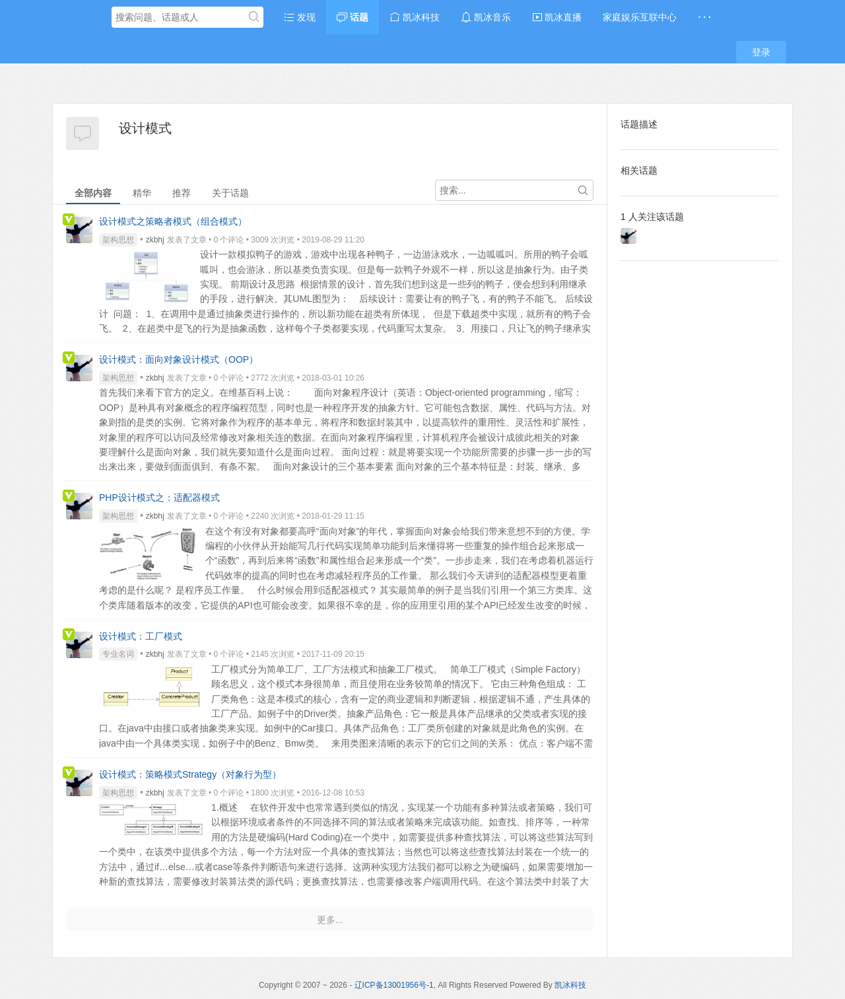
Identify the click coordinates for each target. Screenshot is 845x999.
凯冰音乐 (486, 17)
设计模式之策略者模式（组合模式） (173, 221)
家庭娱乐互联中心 (640, 17)
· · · (704, 17)
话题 (352, 17)
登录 (761, 52)
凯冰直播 (557, 17)
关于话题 (230, 193)
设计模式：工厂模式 (140, 636)
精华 (142, 193)
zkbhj (155, 239)
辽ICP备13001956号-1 (394, 985)
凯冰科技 (414, 16)
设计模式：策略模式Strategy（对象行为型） (190, 774)
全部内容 (93, 193)
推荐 (181, 193)
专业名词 (118, 654)
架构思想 (118, 239)
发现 (300, 17)
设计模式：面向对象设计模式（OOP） (178, 359)
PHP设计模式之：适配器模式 (159, 497)
